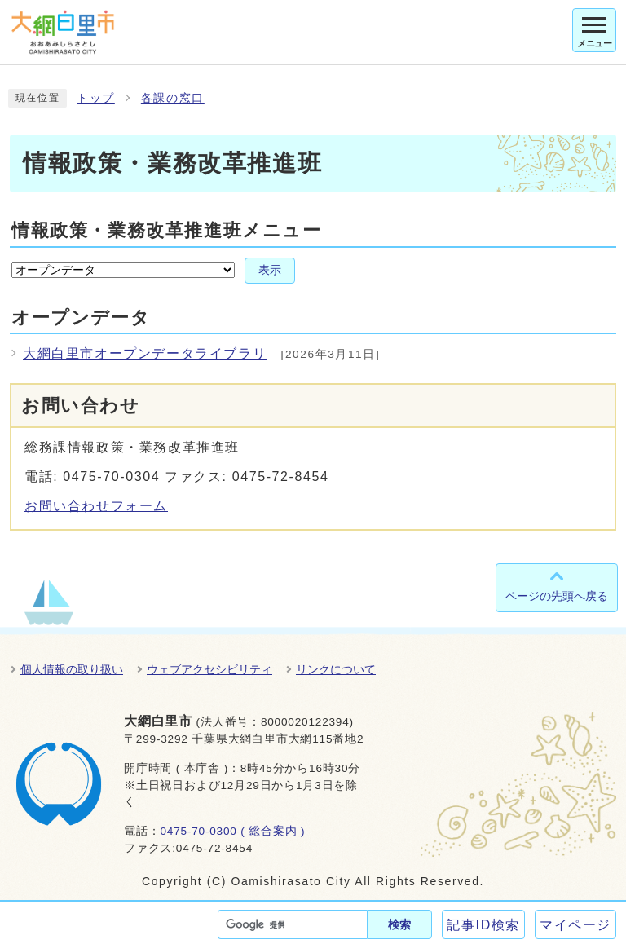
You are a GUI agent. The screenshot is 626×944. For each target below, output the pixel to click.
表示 (269, 270)
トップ (96, 98)
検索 (399, 924)
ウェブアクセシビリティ (209, 669)
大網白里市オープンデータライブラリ (145, 353)
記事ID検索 (483, 925)
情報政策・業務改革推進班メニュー (166, 230)
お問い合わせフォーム (96, 506)
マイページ (575, 925)
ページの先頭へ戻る (556, 595)
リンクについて (336, 669)
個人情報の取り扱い (71, 669)
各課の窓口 (173, 98)
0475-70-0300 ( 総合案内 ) (232, 831)
